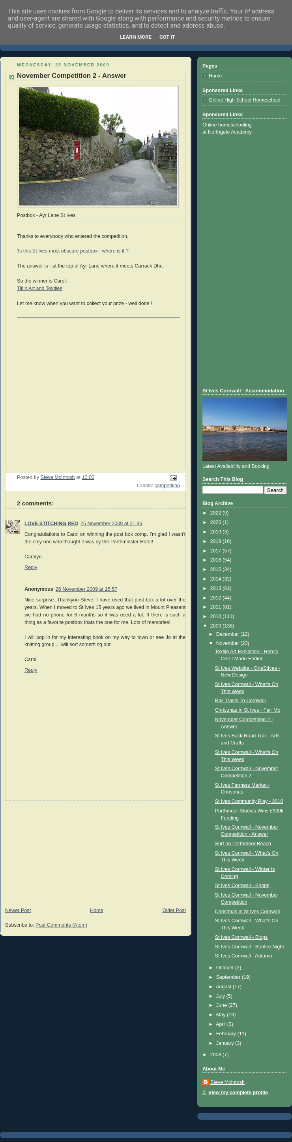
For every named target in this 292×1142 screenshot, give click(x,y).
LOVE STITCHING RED (51, 523)
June (222, 1005)
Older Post (174, 910)
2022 (216, 513)
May (221, 1015)
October (225, 968)
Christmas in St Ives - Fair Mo (248, 710)
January (225, 1043)
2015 (216, 569)
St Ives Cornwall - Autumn (243, 956)
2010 (216, 616)
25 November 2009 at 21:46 (111, 523)
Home (96, 910)
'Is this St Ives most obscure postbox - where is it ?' (73, 251)
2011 (216, 607)
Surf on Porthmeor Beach (243, 843)
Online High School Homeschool (245, 100)
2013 (216, 588)
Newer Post (18, 910)
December (228, 634)
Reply (30, 567)
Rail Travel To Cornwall (240, 700)
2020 (216, 522)
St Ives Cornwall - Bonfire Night (249, 947)
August (224, 986)
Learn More (136, 37)
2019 (216, 532)
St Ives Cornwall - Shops (242, 885)
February (227, 1033)
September (229, 977)
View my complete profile (238, 1092)
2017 (216, 551)
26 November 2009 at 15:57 (86, 589)
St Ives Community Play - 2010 (249, 801)
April (221, 1024)
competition (167, 485)
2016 (216, 560)
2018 (216, 541)
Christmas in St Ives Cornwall (247, 911)
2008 (216, 1054)
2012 (216, 598)
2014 (216, 579)
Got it (167, 37)
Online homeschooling (227, 125)
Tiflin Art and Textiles (39, 288)
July (221, 996)
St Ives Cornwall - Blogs (241, 937)
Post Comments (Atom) (61, 925)
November (228, 643)
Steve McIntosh (227, 1082)
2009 (216, 626)
